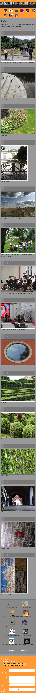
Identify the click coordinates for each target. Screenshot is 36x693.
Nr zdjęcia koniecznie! (4, 673)
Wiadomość (4, 678)
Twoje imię (3, 682)
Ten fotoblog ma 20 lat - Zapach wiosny (18, 650)
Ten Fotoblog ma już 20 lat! (18, 2)
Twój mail (3, 686)
